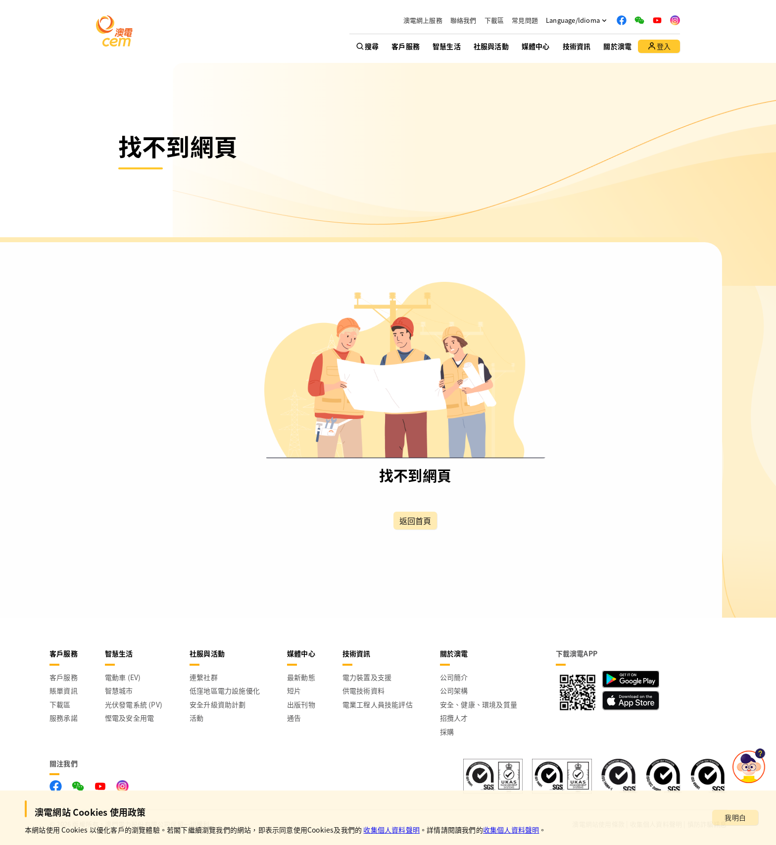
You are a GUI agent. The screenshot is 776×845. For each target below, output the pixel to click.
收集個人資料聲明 (391, 830)
